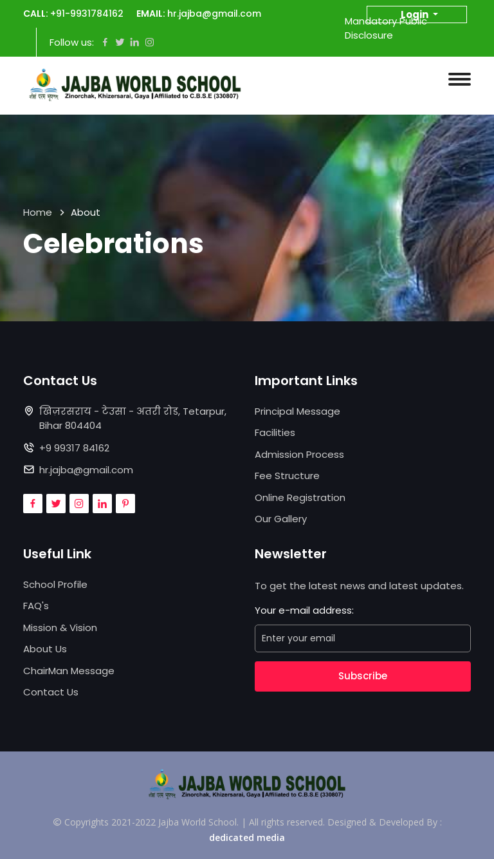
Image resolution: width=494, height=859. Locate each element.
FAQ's (36, 605)
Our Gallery (281, 518)
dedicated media (247, 837)
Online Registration (300, 497)
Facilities (275, 432)
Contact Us (50, 692)
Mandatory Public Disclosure (386, 28)
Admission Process (299, 454)
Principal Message (297, 411)
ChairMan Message (68, 670)
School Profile (55, 584)
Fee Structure (287, 475)
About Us (45, 649)
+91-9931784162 (87, 13)
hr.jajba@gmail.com (214, 13)
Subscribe (362, 676)
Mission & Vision (60, 627)
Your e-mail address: (304, 610)
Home (37, 212)
